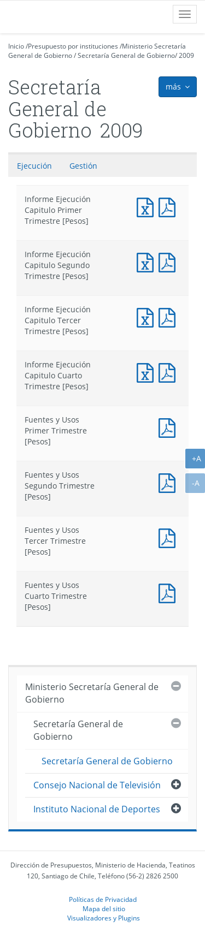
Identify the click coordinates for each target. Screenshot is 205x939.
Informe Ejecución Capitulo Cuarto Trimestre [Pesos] (148, 371)
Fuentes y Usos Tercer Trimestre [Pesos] (169, 537)
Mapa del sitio (104, 908)
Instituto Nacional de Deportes (96, 809)
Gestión (83, 166)
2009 (186, 55)
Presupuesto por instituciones (73, 46)
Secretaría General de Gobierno (126, 55)
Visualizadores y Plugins (103, 917)
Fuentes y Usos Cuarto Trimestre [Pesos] (169, 592)
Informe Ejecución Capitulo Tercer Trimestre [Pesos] (148, 316)
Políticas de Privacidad (103, 899)
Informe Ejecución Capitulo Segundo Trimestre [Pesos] (148, 261)
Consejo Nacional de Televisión (97, 785)
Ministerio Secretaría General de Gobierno (92, 693)
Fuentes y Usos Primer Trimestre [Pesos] (169, 426)
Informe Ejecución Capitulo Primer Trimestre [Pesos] (148, 206)
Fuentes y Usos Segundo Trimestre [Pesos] (169, 482)
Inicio (16, 46)
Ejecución (34, 166)
